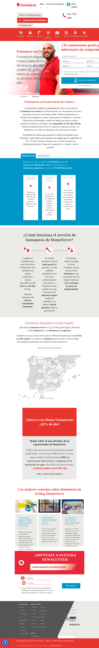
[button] (5, 642)
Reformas (42, 623)
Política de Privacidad (71, 74)
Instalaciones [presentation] (44, 156)
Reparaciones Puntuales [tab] (34, 20)
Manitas (33, 620)
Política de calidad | (47, 645)
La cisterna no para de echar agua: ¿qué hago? (72, 519)
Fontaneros (35, 96)
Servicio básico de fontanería (31, 178)
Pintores (42, 620)
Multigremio (21, 623)
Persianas (33, 623)
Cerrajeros (42, 613)
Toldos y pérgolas (43, 610)
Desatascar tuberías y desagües (49, 179)
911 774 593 (71, 16)
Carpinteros (42, 607)
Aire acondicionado (23, 620)
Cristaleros (42, 617)
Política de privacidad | (25, 645)
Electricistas (34, 607)
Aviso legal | (19, 645)
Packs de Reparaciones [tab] (30, 15)
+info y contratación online (49, 474)
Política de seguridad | (40, 645)
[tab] (28, 156)
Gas (20, 617)
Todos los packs (22, 630)
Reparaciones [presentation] (28, 156)
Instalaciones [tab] (25, 25)
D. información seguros (23, 633)
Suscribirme (71, 586)
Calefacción (34, 610)
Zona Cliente (71, 607)
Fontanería (21, 607)
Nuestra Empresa (36, 636)
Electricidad (21, 610)
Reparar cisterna (68, 177)
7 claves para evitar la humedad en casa (49, 519)
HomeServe (24, 96)
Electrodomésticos (23, 613)
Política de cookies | (32, 645)
